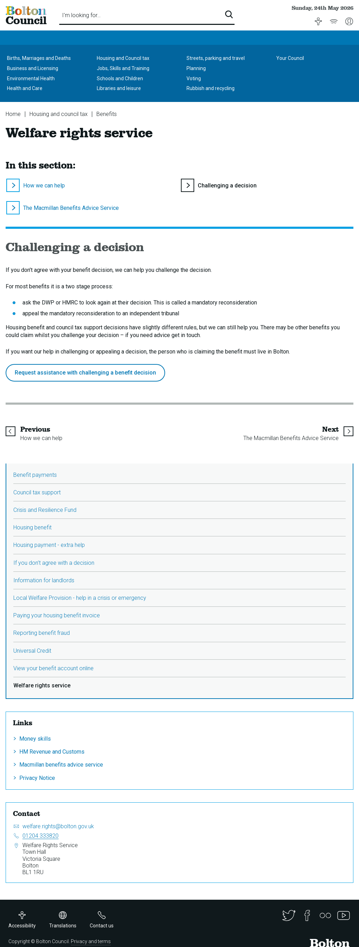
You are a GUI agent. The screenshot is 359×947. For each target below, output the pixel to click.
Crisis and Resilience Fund (44, 510)
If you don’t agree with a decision (53, 563)
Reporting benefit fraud (41, 633)
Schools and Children (120, 78)
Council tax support (37, 492)
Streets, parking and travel (216, 58)
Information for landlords (43, 580)
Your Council (290, 58)
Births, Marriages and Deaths (39, 58)
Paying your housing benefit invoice (56, 615)
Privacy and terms (91, 941)
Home (13, 114)
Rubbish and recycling (211, 88)
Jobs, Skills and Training (123, 68)
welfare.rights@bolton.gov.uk (58, 826)
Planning (196, 68)
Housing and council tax (58, 114)
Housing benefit (32, 527)
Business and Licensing (32, 68)
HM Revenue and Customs (51, 751)
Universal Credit (32, 650)
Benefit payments (35, 475)
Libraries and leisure (119, 88)
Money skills (35, 738)
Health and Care (24, 88)
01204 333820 (40, 835)
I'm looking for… (81, 15)
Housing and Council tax (123, 58)
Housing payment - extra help (49, 545)
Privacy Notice (37, 778)
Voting (194, 78)
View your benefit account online (53, 668)
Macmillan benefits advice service (61, 764)
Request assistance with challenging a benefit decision (85, 372)
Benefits (106, 114)
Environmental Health (31, 78)
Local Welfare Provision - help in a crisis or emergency (79, 598)
